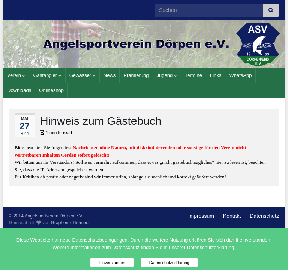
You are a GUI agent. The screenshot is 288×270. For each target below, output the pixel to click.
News (110, 75)
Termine (193, 75)
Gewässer (82, 75)
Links (215, 75)
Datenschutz (264, 216)
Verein (16, 75)
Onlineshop (51, 90)
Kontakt (232, 216)
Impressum (201, 216)
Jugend (167, 75)
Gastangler (47, 75)
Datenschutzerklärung (169, 262)
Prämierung (135, 75)
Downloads (19, 90)
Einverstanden (112, 262)
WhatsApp (240, 75)
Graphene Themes (69, 222)
